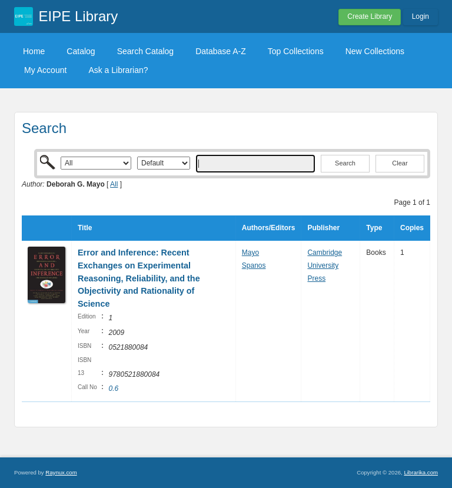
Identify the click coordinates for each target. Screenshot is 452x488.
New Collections (374, 51)
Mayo (250, 252)
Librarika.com (421, 472)
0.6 (113, 388)
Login (420, 16)
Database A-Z (220, 51)
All (114, 184)
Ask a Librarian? (118, 70)
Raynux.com (61, 472)
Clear (399, 163)
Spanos (254, 265)
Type (374, 228)
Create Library (369, 16)
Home (34, 51)
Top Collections (296, 51)
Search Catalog (145, 51)
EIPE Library (78, 16)
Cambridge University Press (324, 265)
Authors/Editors (268, 228)
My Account (45, 70)
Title (85, 228)
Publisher (323, 228)
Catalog (81, 51)
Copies (412, 228)
